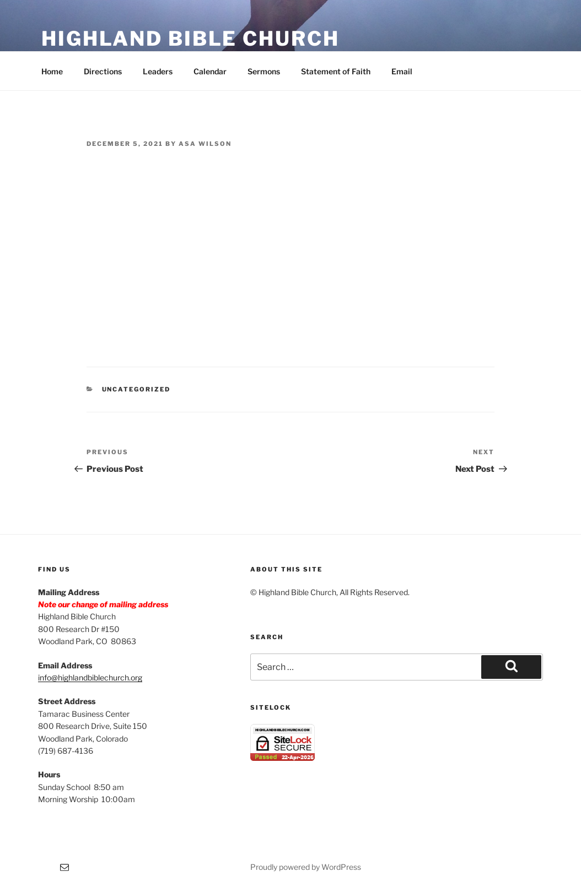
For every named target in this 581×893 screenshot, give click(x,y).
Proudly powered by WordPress (305, 867)
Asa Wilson (205, 144)
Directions (103, 71)
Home (52, 71)
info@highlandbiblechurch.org (90, 677)
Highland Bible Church (190, 38)
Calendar (210, 71)
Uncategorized (136, 389)
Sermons (264, 71)
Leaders (158, 71)
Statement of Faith (335, 71)
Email (401, 71)
